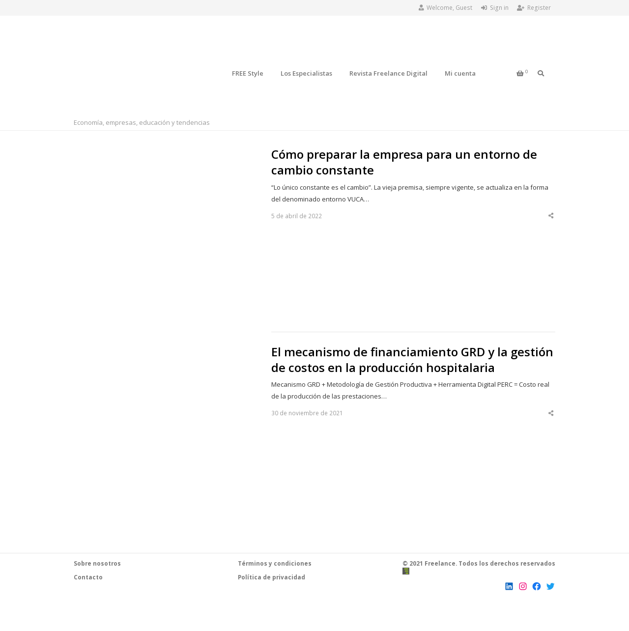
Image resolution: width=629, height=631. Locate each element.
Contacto (88, 577)
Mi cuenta (460, 73)
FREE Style (247, 73)
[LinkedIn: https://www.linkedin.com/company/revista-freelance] (509, 586)
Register (534, 7)
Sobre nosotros (97, 563)
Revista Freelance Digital (388, 73)
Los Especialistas (306, 73)
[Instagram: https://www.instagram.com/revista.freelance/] (523, 586)
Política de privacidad (271, 577)
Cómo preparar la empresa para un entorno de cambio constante (404, 162)
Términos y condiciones (275, 563)
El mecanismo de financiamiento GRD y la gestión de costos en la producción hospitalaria (412, 359)
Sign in (495, 7)
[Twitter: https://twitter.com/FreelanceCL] (550, 586)
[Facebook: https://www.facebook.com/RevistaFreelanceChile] (537, 586)
